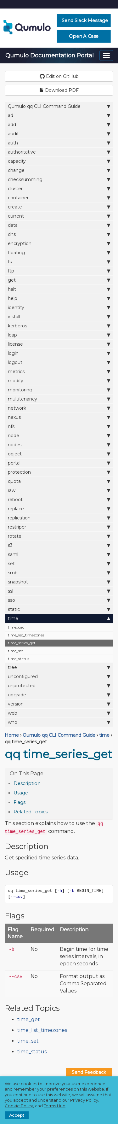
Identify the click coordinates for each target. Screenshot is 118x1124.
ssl (59, 591)
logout (59, 362)
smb (59, 573)
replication (59, 518)
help (59, 298)
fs (59, 262)
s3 (59, 545)
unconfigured (59, 676)
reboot (59, 499)
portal (59, 463)
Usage (21, 793)
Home (12, 735)
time (59, 618)
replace (59, 509)
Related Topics (31, 812)
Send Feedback (89, 1072)
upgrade (59, 695)
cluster (59, 188)
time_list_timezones (26, 635)
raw (59, 490)
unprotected (59, 685)
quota (59, 481)
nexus (59, 417)
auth (59, 143)
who (59, 722)
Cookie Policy (19, 1105)
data (59, 225)
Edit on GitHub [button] (59, 76)
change (59, 170)
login (59, 353)
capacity (59, 161)
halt (59, 289)
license (59, 344)
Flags (19, 802)
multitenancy (59, 399)
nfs (59, 426)
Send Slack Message (85, 20)
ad (59, 115)
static (59, 609)
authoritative (59, 152)
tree (59, 667)
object (59, 454)
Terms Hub (54, 1105)
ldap (59, 335)
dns (59, 234)
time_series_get (22, 643)
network (59, 408)
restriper (59, 527)
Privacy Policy (84, 1100)
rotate (59, 536)
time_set (15, 650)
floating (59, 252)
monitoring (59, 390)
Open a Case (84, 36)
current (59, 216)
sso (59, 600)
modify (59, 380)
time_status (18, 658)
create (59, 207)
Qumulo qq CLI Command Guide (59, 106)
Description (27, 783)
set (59, 563)
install (59, 316)
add (59, 124)
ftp (59, 271)
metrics (59, 371)
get (59, 280)
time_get (16, 627)
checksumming (59, 179)
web (59, 713)
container (59, 198)
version (59, 704)
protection (59, 472)
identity (59, 307)
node (59, 435)
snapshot (59, 582)
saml (59, 554)
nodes (59, 445)
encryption (59, 243)
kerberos (59, 326)
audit (59, 134)
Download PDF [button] (59, 90)
